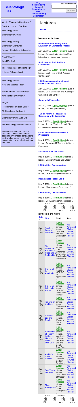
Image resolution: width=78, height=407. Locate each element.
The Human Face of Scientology (16, 68)
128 (54, 208)
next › (61, 210)
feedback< (26, 133)
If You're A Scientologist (12, 72)
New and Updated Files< (13, 85)
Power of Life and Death (49, 318)
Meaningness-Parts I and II (51, 179)
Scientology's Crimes (38, 6)
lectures (70, 233)
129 (63, 208)
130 (72, 208)
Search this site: (69, 4)
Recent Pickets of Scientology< (16, 91)
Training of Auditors (50, 303)
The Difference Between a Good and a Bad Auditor (50, 250)
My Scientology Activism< (13, 96)
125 (63, 206)
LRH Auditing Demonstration (52, 165)
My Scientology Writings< (13, 111)
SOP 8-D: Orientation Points (50, 288)
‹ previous (60, 203)
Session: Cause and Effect (51, 151)
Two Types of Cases (50, 371)
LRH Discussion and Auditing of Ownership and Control (53, 82)
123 (45, 206)
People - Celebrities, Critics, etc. (16, 50)
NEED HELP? (8, 57)
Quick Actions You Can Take (14, 26)
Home (43, 29)
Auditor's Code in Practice (49, 356)
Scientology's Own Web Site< (15, 118)
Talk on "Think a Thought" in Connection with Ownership (52, 115)
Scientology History (10, 41)
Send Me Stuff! (8, 61)
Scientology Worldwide (12, 46)
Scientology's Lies (38, 10)
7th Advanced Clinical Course (71, 228)
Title (47, 218)
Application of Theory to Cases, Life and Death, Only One (50, 337)
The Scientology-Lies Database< (16, 124)
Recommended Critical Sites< (15, 107)
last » (72, 210)
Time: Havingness (50, 386)
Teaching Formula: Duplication (50, 230)
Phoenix (70, 236)
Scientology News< (10, 80)
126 (72, 206)
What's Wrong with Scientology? (16, 22)
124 (54, 206)
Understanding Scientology (39, 14)
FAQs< (5, 102)
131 (44, 210)
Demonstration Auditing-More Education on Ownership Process (54, 44)
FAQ (38, 2)
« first (47, 203)
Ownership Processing (49, 100)
